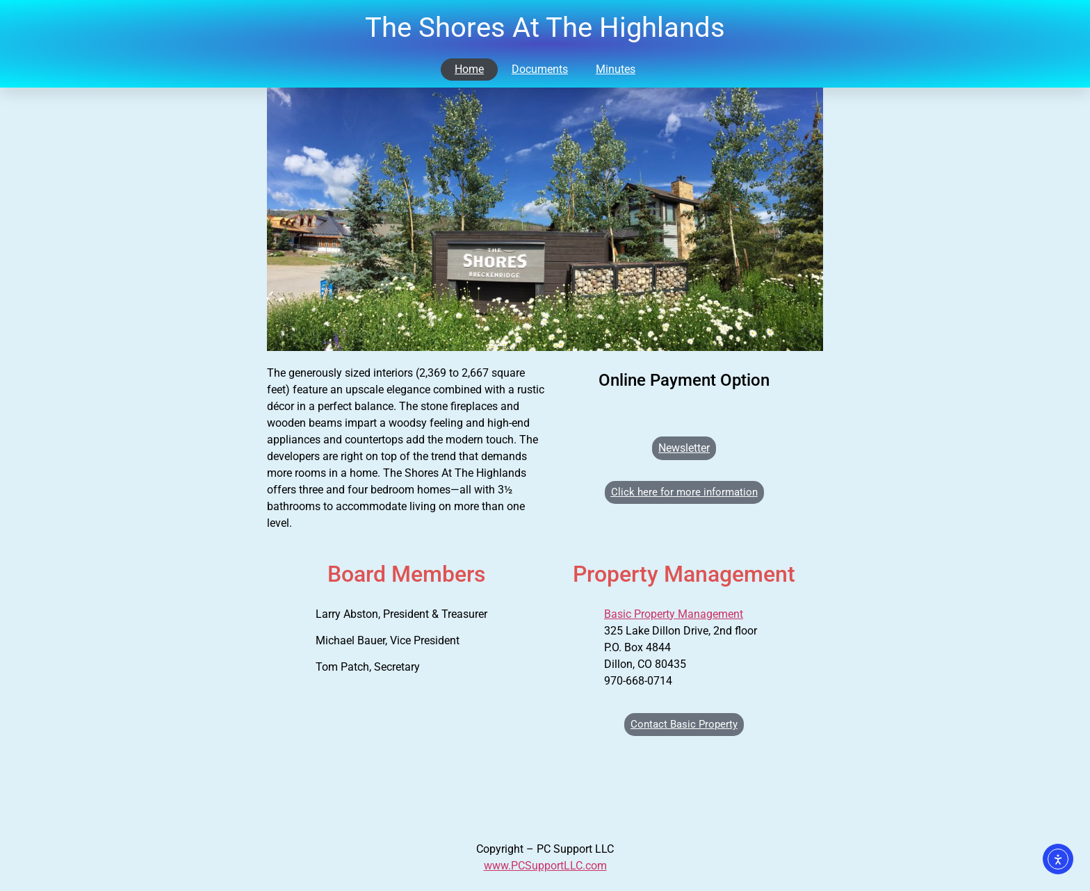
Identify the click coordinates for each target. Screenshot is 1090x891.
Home (469, 69)
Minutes (615, 69)
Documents (540, 69)
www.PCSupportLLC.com (545, 865)
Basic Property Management (673, 614)
